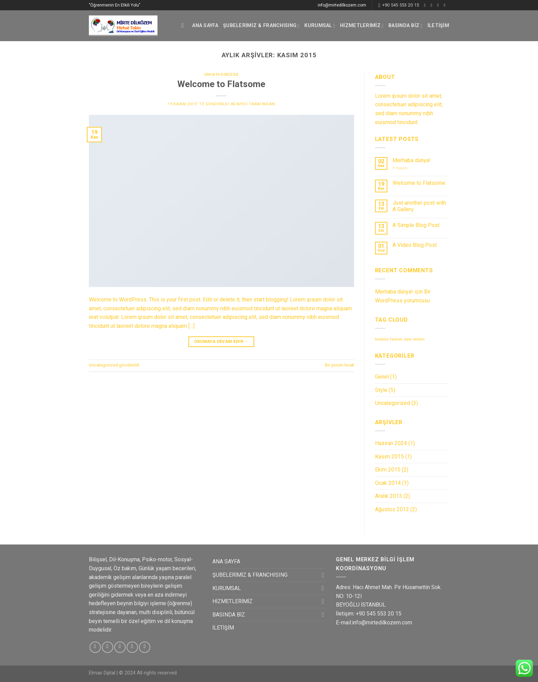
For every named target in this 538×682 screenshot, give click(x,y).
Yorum (400, 168)
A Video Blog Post (415, 245)
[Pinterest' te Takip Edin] (144, 647)
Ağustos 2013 (392, 509)
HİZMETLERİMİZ (362, 26)
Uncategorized (221, 74)
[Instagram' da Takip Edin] (433, 5)
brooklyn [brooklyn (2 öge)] (382, 339)
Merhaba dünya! (412, 160)
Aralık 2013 (388, 496)
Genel (382, 376)
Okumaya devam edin (221, 341)
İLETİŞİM (438, 25)
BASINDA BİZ (405, 26)
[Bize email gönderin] (446, 5)
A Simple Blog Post (416, 225)
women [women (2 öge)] (419, 339)
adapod (239, 104)
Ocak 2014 (388, 483)
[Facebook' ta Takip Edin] (426, 5)
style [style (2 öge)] (408, 339)
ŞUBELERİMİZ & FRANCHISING (261, 26)
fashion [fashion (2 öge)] (396, 339)
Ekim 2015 (387, 469)
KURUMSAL (319, 26)
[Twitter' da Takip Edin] (439, 5)
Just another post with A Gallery (419, 206)
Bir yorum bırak (339, 365)
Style (381, 390)
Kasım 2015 (389, 456)
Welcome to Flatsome (221, 84)
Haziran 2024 (391, 443)
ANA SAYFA (205, 25)
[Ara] (184, 26)
